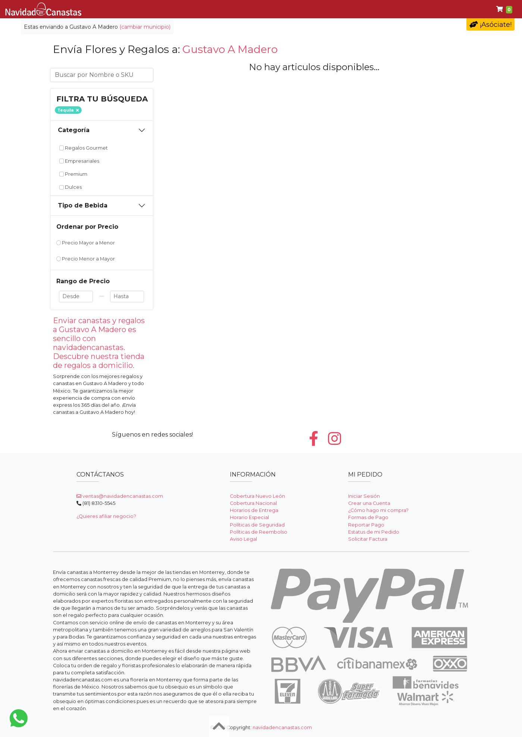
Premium (362, 9)
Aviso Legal (243, 539)
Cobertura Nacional (253, 503)
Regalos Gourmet (83, 148)
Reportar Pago (366, 525)
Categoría (74, 130)
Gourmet (231, 9)
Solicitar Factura (367, 539)
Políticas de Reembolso (258, 532)
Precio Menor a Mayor (85, 259)
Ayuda (397, 9)
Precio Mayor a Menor (85, 243)
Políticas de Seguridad (257, 525)
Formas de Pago (368, 517)
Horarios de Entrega (254, 510)
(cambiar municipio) (145, 27)
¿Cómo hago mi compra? (378, 510)
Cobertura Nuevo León (257, 496)
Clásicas (191, 9)
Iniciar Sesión (364, 496)
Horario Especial (249, 517)
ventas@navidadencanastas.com (119, 496)
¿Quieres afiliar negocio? (106, 516)
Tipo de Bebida (82, 205)
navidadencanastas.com (282, 727)
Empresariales (278, 9)
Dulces (323, 9)
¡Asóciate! (490, 25)
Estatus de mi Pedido (373, 532)
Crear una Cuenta (369, 503)
